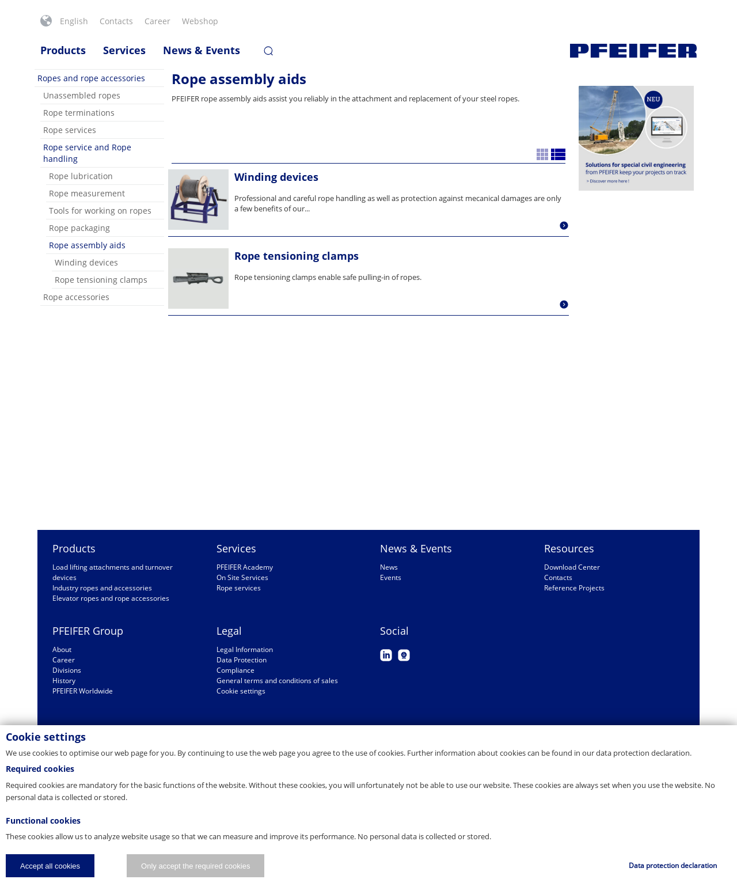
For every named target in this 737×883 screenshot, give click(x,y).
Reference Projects (574, 588)
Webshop (200, 21)
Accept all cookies (50, 866)
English (74, 21)
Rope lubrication (81, 175)
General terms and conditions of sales (277, 680)
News (389, 567)
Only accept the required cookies (195, 866)
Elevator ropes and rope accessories (110, 598)
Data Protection (241, 660)
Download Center (572, 567)
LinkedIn (386, 655)
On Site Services (242, 577)
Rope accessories (76, 296)
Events (390, 577)
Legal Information (244, 649)
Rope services (69, 129)
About (61, 649)
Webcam (404, 655)
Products (63, 50)
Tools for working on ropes (100, 210)
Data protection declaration (673, 865)
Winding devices (86, 262)
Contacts (116, 21)
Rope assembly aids (87, 245)
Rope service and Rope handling (87, 153)
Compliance (235, 670)
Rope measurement (87, 193)
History (63, 680)
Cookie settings (240, 691)
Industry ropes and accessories (102, 588)
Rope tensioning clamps (101, 279)
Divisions (66, 670)
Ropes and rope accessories (91, 78)
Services (124, 50)
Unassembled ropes (81, 95)
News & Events (201, 50)
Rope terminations (79, 112)
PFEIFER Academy (244, 567)
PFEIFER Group (87, 631)
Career (157, 21)
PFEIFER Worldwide (82, 691)
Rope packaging (79, 227)
